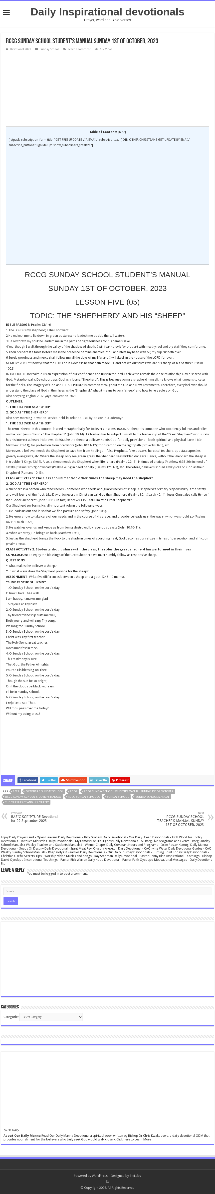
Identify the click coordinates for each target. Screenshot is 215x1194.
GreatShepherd (81, 555)
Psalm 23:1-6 (41, 325)
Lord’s (49, 588)
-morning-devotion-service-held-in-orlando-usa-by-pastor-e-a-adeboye (71, 418)
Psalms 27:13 (126, 462)
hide (122, 132)
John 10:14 (75, 434)
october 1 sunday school (44, 791)
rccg (73, 791)
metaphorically (74, 429)
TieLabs (135, 1176)
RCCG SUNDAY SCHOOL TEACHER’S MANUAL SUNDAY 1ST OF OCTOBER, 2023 (178, 819)
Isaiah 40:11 (156, 494)
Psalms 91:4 (15, 544)
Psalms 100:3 (115, 429)
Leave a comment (79, 49)
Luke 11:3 (194, 440)
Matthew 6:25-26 (178, 462)
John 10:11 (46, 500)
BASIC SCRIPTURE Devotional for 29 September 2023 (36, 817)
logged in (52, 873)
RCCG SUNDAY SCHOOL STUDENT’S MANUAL (33, 796)
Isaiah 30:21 (23, 522)
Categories (11, 1017)
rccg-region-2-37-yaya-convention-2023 (47, 396)
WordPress (100, 1176)
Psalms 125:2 (25, 467)
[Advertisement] (107, 90)
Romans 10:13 (32, 472)
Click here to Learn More (133, 1139)
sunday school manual (152, 796)
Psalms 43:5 (61, 467)
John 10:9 (98, 511)
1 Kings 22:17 (30, 462)
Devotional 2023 (20, 49)
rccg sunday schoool (84, 796)
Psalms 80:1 (137, 494)
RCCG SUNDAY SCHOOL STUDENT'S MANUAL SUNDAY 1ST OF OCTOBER (128, 791)
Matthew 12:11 (68, 533)
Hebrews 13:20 (51, 440)
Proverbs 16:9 (152, 445)
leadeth (82, 335)
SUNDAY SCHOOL (118, 796)
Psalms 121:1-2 (106, 467)
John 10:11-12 (86, 445)
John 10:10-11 (129, 527)
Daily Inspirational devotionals (107, 12)
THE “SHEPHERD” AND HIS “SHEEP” (27, 802)
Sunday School (49, 49)
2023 (16, 791)
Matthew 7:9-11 (17, 445)
